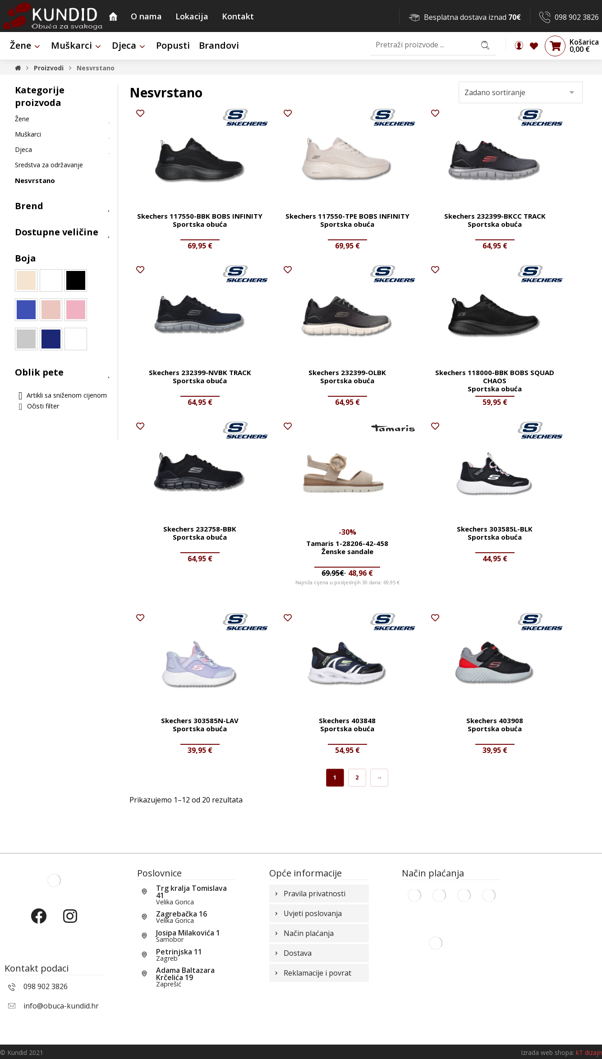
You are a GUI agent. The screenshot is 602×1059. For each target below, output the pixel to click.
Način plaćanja (303, 933)
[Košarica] (555, 45)
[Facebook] (38, 924)
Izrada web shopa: (547, 1052)
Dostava (292, 953)
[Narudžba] (521, 92)
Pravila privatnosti (309, 894)
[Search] (485, 45)
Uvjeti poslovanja (307, 913)
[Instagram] (70, 924)
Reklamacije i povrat (312, 973)
